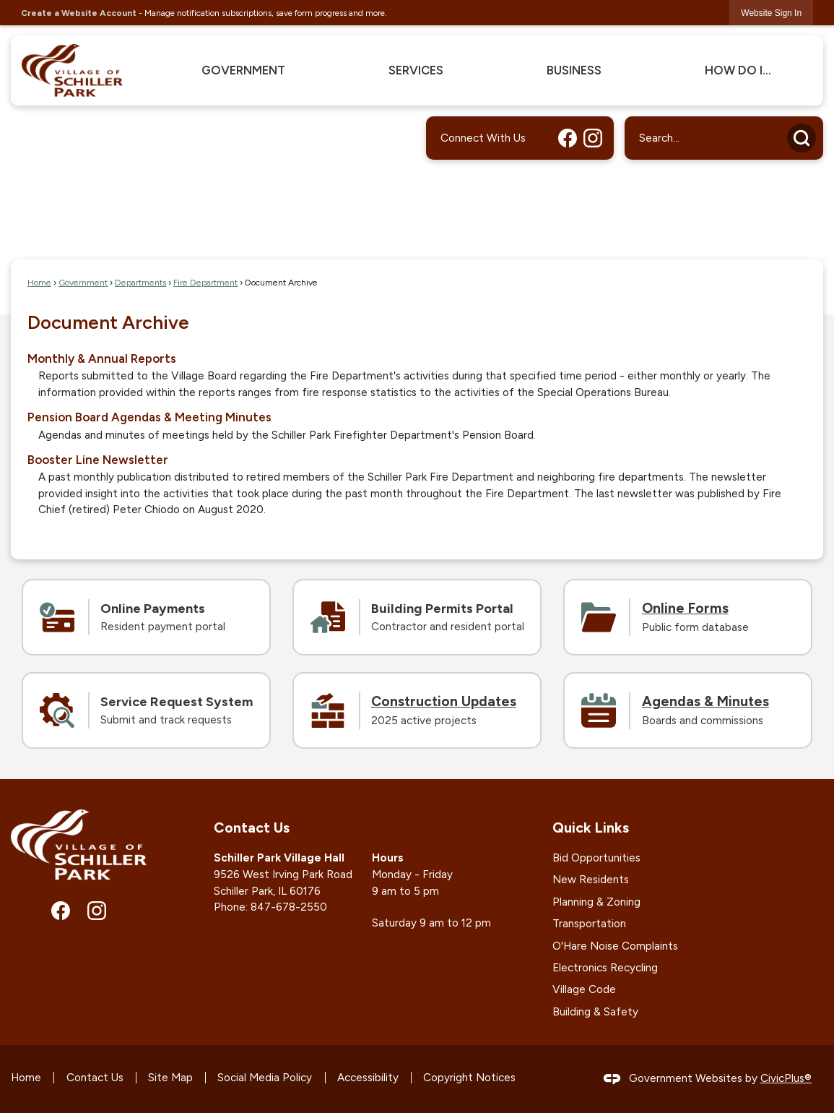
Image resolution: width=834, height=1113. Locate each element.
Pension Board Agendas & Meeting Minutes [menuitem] (149, 417)
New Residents (590, 879)
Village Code (584, 989)
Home (39, 282)
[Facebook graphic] (567, 138)
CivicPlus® (786, 1078)
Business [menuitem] (574, 70)
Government (83, 282)
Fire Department (205, 282)
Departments (140, 282)
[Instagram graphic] (592, 138)
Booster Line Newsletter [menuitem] (97, 459)
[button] (801, 138)
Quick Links (590, 827)
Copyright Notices (469, 1077)
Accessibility (368, 1077)
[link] (771, 12)
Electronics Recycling (605, 967)
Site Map (170, 1077)
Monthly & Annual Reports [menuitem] (101, 358)
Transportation (589, 923)
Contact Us (94, 1077)
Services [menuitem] (415, 70)
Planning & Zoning (596, 901)
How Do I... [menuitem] (738, 70)
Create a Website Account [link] (78, 13)
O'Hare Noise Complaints (615, 946)
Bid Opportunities (596, 857)
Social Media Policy (264, 1077)
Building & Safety (595, 1011)
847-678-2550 (289, 907)
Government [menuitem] (243, 70)
